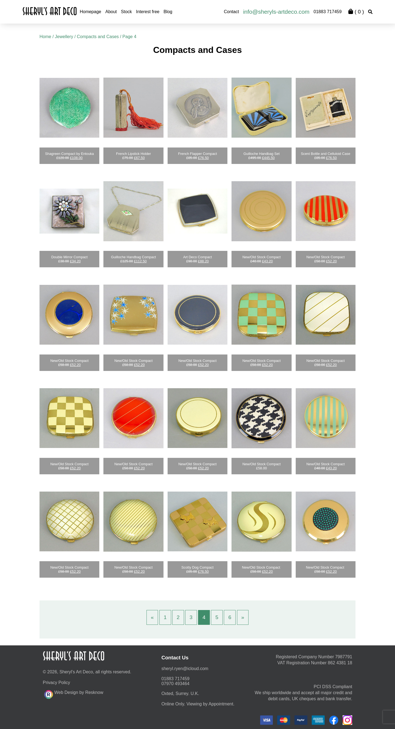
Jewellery (64, 36)
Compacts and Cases (98, 36)
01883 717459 (328, 11)
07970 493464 (175, 683)
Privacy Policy (56, 682)
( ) (356, 12)
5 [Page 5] (216, 617)
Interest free (147, 11)
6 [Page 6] (229, 617)
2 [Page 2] (178, 617)
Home (45, 36)
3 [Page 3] (191, 617)
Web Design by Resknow (73, 693)
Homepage (90, 11)
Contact (231, 11)
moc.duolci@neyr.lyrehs (184, 668)
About (111, 11)
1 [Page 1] (165, 617)
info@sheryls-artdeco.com (276, 11)
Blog (167, 11)
